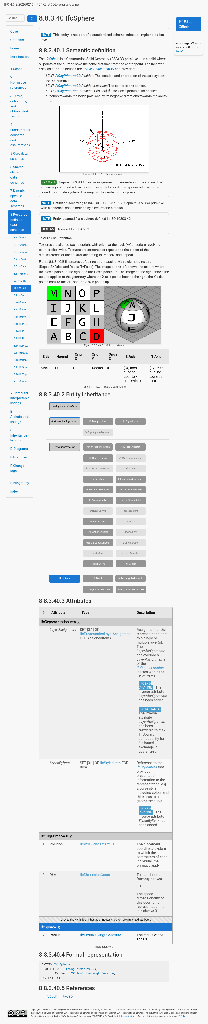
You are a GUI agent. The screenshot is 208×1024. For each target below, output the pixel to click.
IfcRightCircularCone (98, 589)
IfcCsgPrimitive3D (67, 76)
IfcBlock (97, 578)
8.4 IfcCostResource (22, 259)
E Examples (19, 457)
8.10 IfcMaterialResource (22, 302)
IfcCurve (130, 468)
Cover (14, 31)
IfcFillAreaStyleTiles (131, 489)
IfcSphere (52, 59)
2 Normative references (18, 82)
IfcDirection (98, 479)
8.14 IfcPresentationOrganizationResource (22, 331)
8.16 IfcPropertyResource (22, 345)
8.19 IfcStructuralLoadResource (22, 367)
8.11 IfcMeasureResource (22, 309)
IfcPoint (130, 521)
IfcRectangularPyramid (130, 578)
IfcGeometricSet (98, 500)
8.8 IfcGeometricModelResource (22, 287)
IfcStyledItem (130, 421)
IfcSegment (130, 532)
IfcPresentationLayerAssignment (105, 634)
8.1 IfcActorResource (22, 237)
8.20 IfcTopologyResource (22, 374)
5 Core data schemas (19, 156)
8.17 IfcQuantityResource (22, 352)
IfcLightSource (98, 510)
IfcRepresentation (150, 668)
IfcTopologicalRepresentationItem (99, 432)
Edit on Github (186, 24)
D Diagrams (19, 449)
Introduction (19, 57)
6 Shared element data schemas (17, 174)
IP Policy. (182, 1017)
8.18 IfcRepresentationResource (22, 359)
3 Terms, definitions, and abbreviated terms (19, 106)
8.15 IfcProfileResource (22, 338)
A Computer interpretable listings (19, 398)
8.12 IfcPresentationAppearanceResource (22, 316)
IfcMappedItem (97, 421)
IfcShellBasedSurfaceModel (99, 542)
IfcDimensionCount (95, 875)
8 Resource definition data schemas (18, 222)
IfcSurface (98, 553)
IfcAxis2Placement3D (98, 69)
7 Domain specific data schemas (17, 198)
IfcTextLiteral (98, 563)
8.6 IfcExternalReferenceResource (22, 273)
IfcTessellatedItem (131, 553)
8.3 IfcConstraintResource (22, 252)
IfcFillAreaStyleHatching (98, 489)
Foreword (17, 48)
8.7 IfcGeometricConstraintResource (22, 280)
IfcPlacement (131, 510)
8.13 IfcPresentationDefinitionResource (22, 324)
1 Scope (16, 69)
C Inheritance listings (18, 435)
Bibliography (19, 483)
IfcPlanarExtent (98, 521)
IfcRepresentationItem (65, 406)
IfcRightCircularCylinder (131, 589)
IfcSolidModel (131, 542)
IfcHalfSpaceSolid (131, 500)
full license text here (127, 1017)
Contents (17, 40)
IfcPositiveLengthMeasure (100, 936)
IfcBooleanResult (130, 446)
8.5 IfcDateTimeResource (22, 266)
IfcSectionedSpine (98, 532)
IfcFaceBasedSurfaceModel (131, 479)
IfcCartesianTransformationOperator (99, 468)
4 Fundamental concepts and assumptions (20, 135)
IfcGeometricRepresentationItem (65, 421)
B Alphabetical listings (19, 417)
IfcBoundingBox (98, 458)
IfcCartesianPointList (130, 458)
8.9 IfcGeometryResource (22, 295)
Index (14, 491)
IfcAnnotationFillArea (98, 446)
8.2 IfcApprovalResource (22, 244)
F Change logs (17, 468)
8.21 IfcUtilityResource (22, 381)
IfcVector (131, 563)
